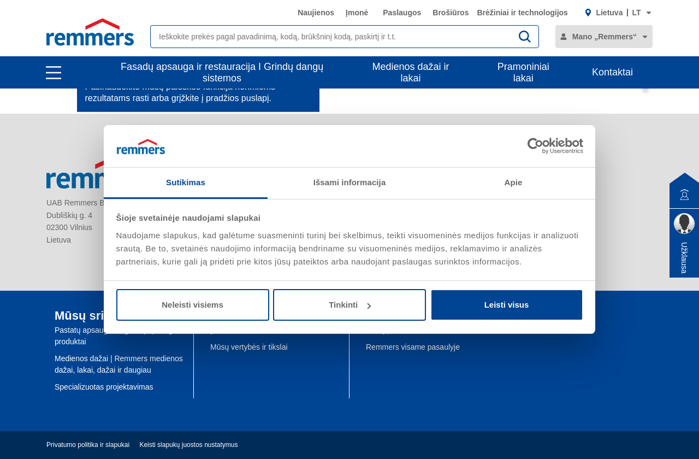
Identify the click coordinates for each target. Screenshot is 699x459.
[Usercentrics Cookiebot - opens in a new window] (535, 146)
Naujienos (316, 12)
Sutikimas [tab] (185, 182)
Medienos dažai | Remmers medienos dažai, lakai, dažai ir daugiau (119, 364)
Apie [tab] (514, 182)
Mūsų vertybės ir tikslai (249, 347)
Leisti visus (506, 304)
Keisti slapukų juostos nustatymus (188, 445)
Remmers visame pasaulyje (413, 347)
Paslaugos (402, 12)
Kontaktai (612, 72)
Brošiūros (451, 12)
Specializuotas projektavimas (104, 386)
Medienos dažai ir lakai (410, 72)
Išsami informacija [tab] (349, 182)
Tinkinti (350, 304)
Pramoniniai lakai (523, 72)
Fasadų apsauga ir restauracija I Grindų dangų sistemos (222, 72)
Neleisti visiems (192, 304)
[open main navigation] (53, 72)
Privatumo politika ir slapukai (87, 445)
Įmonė (357, 12)
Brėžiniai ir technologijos (522, 12)
